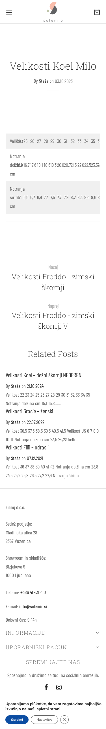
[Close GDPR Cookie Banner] (64, 719)
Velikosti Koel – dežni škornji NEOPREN (43, 374)
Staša (43, 81)
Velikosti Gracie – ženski (29, 411)
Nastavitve (44, 719)
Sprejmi (17, 719)
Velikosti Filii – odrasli (27, 447)
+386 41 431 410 (33, 592)
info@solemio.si (33, 606)
